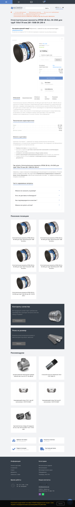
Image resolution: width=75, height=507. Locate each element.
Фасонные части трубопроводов (51, 12)
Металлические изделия (45, 465)
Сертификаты (49, 89)
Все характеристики (57, 66)
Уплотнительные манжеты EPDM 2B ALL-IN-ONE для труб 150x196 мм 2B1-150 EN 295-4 (23, 294)
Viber (39, 494)
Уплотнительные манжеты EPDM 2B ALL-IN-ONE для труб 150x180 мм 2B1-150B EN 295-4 (51, 266)
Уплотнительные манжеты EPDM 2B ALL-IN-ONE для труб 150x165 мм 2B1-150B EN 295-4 (51, 239)
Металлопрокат (43, 467)
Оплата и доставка (16, 465)
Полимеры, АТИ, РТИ (44, 474)
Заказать (18, 343)
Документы (14, 472)
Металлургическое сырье (45, 470)
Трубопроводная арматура (35, 12)
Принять (60, 503)
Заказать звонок (59, 8)
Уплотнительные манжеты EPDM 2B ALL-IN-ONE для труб (27, 15)
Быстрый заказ (51, 78)
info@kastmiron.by (17, 30)
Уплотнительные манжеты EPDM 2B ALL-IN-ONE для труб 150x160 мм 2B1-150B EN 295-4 (23, 239)
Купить (58, 60)
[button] (31, 2)
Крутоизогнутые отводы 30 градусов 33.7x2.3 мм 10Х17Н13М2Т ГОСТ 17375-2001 (23, 427)
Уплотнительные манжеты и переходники (36, 13)
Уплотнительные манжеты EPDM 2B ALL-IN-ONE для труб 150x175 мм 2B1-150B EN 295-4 (23, 266)
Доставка (47, 82)
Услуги (12, 470)
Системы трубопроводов (20, 12)
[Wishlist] (61, 39)
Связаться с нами (15, 474)
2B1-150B (45, 43)
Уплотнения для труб (18, 13)
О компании (18, 321)
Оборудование (43, 472)
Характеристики (27, 98)
